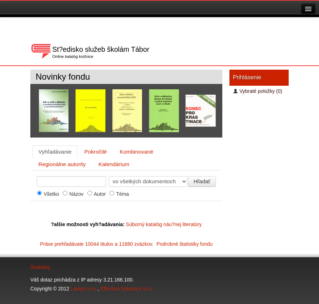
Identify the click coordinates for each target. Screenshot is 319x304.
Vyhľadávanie (55, 152)
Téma (122, 194)
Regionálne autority (62, 164)
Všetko (51, 194)
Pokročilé (95, 152)
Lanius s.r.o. (84, 288)
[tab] (54, 151)
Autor (100, 194)
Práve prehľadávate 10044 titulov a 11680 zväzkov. (126, 244)
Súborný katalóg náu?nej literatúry (164, 224)
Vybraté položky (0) (257, 91)
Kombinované (136, 152)
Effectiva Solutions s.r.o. (126, 288)
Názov (76, 194)
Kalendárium (113, 164)
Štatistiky (40, 267)
